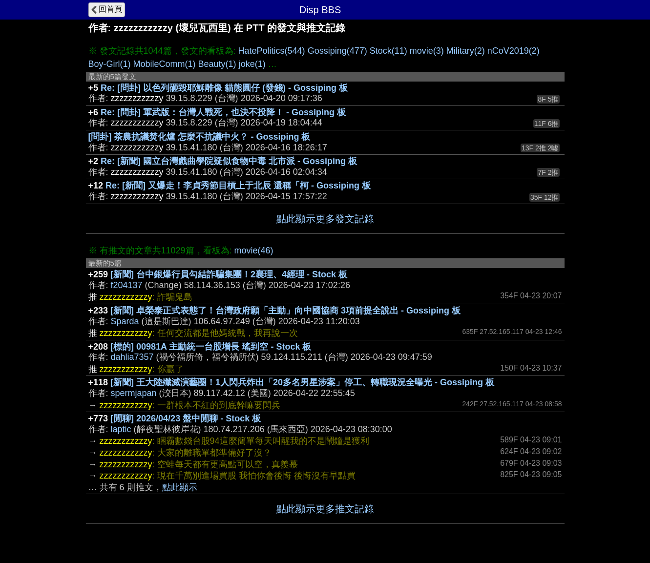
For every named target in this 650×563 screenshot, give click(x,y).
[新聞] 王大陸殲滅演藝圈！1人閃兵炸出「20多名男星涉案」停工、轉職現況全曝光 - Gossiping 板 (302, 382)
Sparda (125, 321)
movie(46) (253, 250)
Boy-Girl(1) (109, 64)
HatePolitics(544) (271, 51)
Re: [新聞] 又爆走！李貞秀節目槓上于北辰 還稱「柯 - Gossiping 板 (238, 185)
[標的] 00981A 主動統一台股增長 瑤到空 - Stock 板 (210, 347)
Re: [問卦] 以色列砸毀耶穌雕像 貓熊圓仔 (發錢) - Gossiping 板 (224, 88)
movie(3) (427, 51)
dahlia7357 (132, 357)
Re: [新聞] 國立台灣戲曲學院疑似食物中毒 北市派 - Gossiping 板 (229, 161)
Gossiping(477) (337, 51)
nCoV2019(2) (513, 51)
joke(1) (252, 64)
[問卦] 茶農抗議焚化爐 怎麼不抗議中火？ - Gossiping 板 (199, 137)
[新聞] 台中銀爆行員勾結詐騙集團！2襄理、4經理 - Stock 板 (228, 274)
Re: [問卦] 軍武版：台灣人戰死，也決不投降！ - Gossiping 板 (223, 112)
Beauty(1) (217, 64)
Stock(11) (388, 51)
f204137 (127, 285)
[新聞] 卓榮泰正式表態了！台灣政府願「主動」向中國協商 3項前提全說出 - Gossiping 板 (285, 310)
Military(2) (465, 51)
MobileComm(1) (164, 64)
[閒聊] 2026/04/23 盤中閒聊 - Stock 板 (185, 418)
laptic (121, 429)
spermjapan (134, 393)
